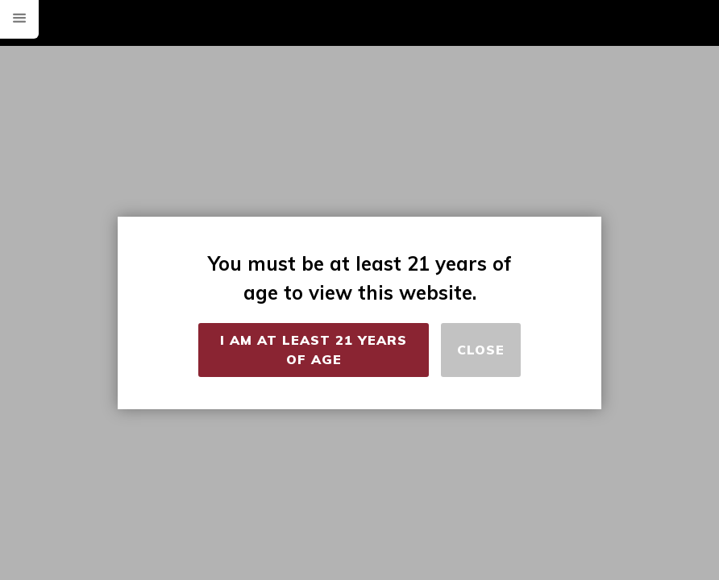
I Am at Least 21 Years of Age (313, 349)
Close (481, 350)
